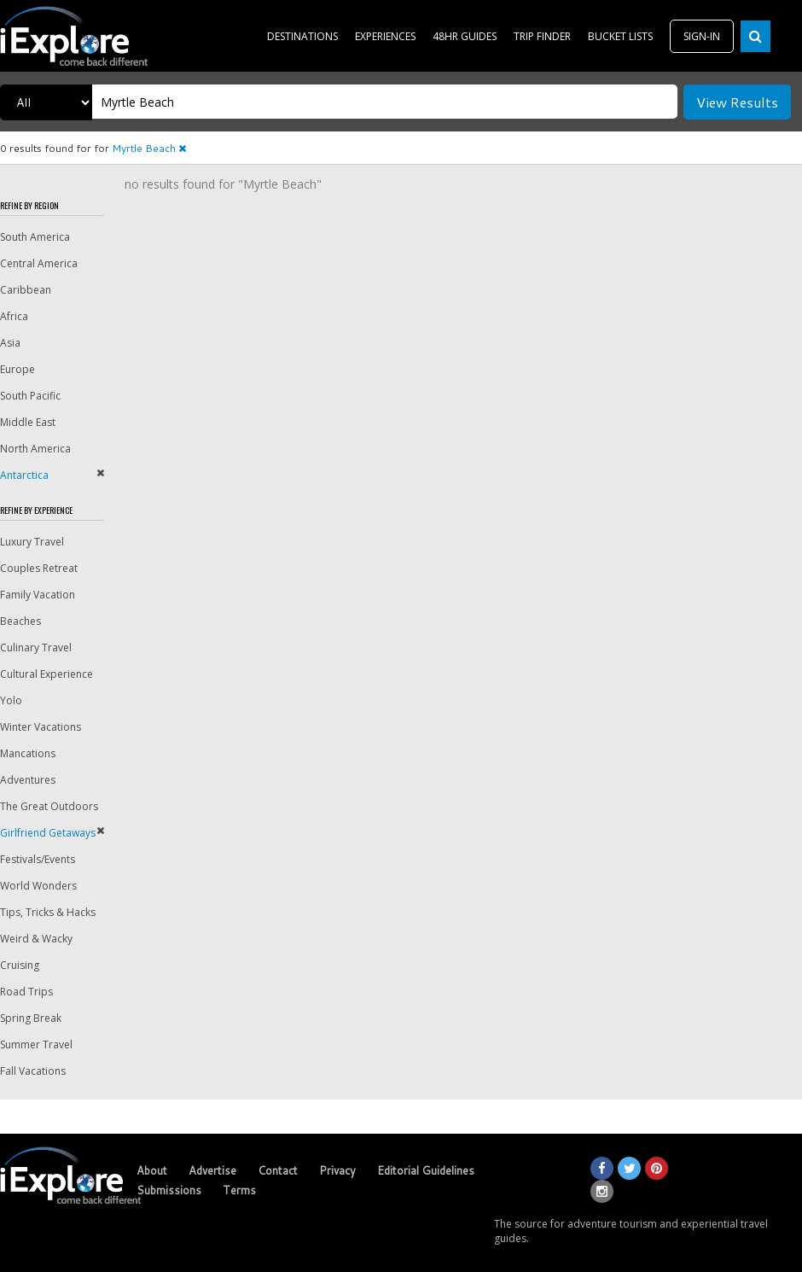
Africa (14, 316)
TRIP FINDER (542, 36)
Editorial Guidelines (425, 1170)
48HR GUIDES (465, 36)
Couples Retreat (39, 568)
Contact (278, 1170)
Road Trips (26, 991)
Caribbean (25, 290)
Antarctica (24, 475)
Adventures (27, 780)
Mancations (27, 753)
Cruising (19, 965)
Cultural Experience (46, 674)
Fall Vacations (33, 1071)
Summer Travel (36, 1044)
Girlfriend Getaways (48, 833)
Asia (10, 343)
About (152, 1170)
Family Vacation (37, 594)
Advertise (212, 1170)
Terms (239, 1190)
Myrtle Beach (149, 148)
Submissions (169, 1190)
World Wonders (38, 885)
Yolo (11, 700)
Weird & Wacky (36, 938)
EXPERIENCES (385, 36)
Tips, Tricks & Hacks (48, 912)
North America (35, 448)
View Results (737, 102)
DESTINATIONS (302, 36)
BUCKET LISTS (620, 36)
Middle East (27, 422)
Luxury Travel (32, 541)
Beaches (20, 621)
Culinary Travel (36, 647)
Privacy (337, 1170)
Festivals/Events (37, 859)
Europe (17, 369)
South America (35, 237)
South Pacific (30, 395)
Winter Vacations (40, 727)
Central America (39, 263)
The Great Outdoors (49, 806)
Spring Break (30, 1018)
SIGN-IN (701, 36)
